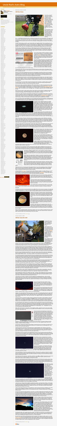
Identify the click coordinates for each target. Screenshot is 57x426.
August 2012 (2, 80)
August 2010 (2, 63)
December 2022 (3, 146)
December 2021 (3, 140)
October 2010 (3, 64)
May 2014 (2, 95)
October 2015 (3, 107)
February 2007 (3, 33)
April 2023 (2, 149)
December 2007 (3, 40)
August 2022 (2, 143)
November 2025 (3, 171)
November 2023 (3, 154)
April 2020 (2, 129)
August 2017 (2, 123)
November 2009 (3, 56)
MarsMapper (42, 172)
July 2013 (2, 88)
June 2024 (2, 159)
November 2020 (3, 134)
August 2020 (2, 132)
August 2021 (2, 138)
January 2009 (3, 49)
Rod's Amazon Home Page (5, 20)
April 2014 (2, 94)
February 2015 (3, 101)
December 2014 (3, 100)
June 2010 (2, 61)
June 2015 (2, 104)
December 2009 (3, 57)
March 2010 (2, 59)
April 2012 (2, 77)
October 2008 (3, 47)
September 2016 (3, 115)
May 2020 (2, 130)
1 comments (26, 421)
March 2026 (2, 173)
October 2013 (3, 90)
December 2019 (3, 128)
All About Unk (3, 24)
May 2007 (2, 35)
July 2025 (2, 168)
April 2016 (2, 111)
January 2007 (3, 32)
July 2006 (2, 28)
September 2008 (3, 46)
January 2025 (3, 164)
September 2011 (3, 72)
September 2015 (3, 106)
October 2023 (3, 153)
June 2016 (2, 113)
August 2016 (2, 114)
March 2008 (2, 42)
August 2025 (2, 169)
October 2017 (3, 124)
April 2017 (2, 120)
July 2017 (2, 122)
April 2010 (2, 60)
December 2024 (3, 163)
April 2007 (2, 34)
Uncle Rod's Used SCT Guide (5, 21)
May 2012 (2, 78)
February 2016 (3, 110)
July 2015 (2, 105)
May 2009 (2, 52)
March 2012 (2, 76)
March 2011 (2, 68)
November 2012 (3, 82)
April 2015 (2, 103)
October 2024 (3, 162)
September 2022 (3, 144)
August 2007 (2, 37)
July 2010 (2, 62)
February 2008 (3, 41)
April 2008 (2, 43)
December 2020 (3, 135)
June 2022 (2, 142)
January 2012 (3, 75)
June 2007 (2, 36)
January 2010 (3, 58)
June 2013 (2, 87)
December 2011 (3, 74)
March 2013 (2, 85)
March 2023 (2, 148)
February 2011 (3, 67)
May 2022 (2, 141)
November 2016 (3, 116)
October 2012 (3, 81)
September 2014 (3, 98)
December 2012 (3, 83)
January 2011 (3, 66)
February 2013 (3, 84)
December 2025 (3, 172)
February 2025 (3, 165)
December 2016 (3, 117)
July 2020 (2, 131)
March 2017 (2, 119)
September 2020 (3, 133)
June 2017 (2, 121)
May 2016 (2, 112)
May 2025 (2, 167)
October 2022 (3, 145)
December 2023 (3, 155)
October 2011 (3, 73)
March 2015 (2, 102)
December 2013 (3, 91)
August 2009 (2, 54)
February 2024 (3, 156)
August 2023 (2, 152)
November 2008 (3, 48)
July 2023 (2, 151)
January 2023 (3, 147)
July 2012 (2, 79)
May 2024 (2, 158)
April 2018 (2, 126)
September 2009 (3, 55)
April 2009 (2, 51)
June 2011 (2, 70)
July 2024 (2, 160)
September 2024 (3, 161)
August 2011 (2, 71)
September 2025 (3, 170)
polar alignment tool (44, 95)
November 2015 (3, 108)
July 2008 (2, 45)
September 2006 (3, 29)
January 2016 (3, 109)
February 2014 (3, 93)
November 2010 (3, 65)
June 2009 (2, 53)
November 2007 (3, 39)
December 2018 (3, 127)
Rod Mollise (8, 10)
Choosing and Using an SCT (5, 22)
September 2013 (3, 89)
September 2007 (3, 38)
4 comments (26, 213)
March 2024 (2, 157)
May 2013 (2, 86)
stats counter (2, 177)
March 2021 (2, 136)
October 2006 (3, 30)
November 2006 (3, 31)
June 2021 (2, 137)
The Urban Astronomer (4, 23)
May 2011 (2, 69)
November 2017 (3, 125)
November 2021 (3, 139)
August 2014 (2, 97)
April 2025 (2, 166)
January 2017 (3, 118)
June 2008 (2, 44)
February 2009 (3, 50)
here (46, 22)
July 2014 (2, 96)
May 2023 (2, 150)
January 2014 (3, 92)
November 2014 (3, 99)
